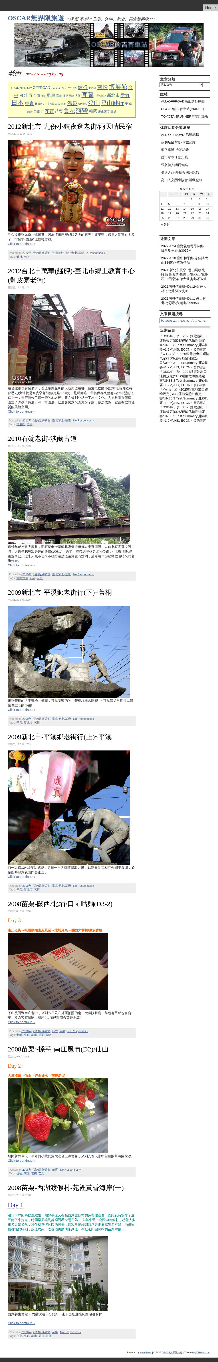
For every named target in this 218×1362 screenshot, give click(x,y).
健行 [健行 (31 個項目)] (83, 87)
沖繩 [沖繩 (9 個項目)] (51, 104)
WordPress (145, 1352)
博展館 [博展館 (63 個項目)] (118, 86)
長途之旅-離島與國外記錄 (180, 172)
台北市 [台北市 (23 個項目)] (25, 95)
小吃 (27, 1035)
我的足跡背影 (41, 253)
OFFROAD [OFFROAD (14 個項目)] (41, 88)
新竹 (55, 1031)
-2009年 (26, 718)
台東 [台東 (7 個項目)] (43, 95)
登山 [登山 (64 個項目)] (94, 102)
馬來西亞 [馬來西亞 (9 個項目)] (104, 111)
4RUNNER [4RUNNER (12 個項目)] (18, 88)
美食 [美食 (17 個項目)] (128, 103)
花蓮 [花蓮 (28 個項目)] (49, 111)
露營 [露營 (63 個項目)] (82, 110)
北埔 (19, 1035)
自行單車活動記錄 (174, 157)
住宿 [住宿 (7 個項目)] (74, 88)
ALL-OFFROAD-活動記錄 (180, 134)
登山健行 (58, 253)
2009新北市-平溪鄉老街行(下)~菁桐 (60, 592)
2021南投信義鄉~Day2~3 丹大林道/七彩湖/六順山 (183, 289)
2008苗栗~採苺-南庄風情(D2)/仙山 (58, 1049)
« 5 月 (165, 224)
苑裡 (41, 1336)
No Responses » (83, 420)
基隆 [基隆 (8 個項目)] (71, 95)
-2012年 (26, 253)
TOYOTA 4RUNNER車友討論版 (184, 116)
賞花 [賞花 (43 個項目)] (69, 111)
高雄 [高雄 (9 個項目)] (113, 111)
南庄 (27, 1173)
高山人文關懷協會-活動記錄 (181, 180)
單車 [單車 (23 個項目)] (50, 95)
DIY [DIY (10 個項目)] (29, 88)
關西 (49, 1035)
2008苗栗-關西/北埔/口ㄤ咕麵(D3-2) (60, 904)
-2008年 (26, 1031)
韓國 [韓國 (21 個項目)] (93, 111)
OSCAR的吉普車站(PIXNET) (182, 109)
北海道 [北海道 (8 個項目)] (93, 87)
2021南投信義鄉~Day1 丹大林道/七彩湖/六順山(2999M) (183, 301)
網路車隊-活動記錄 (175, 150)
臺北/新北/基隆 (74, 253)
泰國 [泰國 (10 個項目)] (57, 104)
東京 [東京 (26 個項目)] (29, 103)
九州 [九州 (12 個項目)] (68, 88)
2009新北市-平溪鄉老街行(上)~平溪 (60, 737)
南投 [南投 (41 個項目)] (102, 87)
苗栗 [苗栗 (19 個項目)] (59, 111)
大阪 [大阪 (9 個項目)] (78, 95)
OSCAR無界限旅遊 (36, 18)
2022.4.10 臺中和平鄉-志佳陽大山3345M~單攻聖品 (184, 260)
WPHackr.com (202, 1352)
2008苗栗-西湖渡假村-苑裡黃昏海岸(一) (66, 1187)
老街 (27, 256)
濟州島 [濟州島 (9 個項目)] (82, 104)
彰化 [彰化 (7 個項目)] (103, 95)
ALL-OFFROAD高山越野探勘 (183, 101)
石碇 (32, 578)
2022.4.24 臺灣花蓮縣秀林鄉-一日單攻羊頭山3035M (184, 248)
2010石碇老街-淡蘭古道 (42, 438)
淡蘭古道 (22, 578)
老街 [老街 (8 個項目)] (29, 111)
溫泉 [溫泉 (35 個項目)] (72, 103)
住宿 (19, 1173)
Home (210, 8)
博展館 (20, 424)
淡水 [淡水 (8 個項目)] (64, 103)
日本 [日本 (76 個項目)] (17, 102)
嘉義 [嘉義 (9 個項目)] (59, 95)
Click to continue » (21, 244)
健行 (19, 256)
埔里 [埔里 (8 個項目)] (65, 95)
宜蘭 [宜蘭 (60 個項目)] (87, 94)
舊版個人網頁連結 (174, 165)
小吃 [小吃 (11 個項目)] (97, 95)
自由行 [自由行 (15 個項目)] (38, 111)
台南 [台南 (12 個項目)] (36, 95)
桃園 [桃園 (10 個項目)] (38, 104)
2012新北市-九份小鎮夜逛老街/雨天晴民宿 (70, 126)
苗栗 (62, 1031)
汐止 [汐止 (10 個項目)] (44, 104)
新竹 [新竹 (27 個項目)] (125, 95)
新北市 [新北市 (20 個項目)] (113, 95)
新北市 (28, 722)
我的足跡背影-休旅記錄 (178, 142)
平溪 (19, 722)
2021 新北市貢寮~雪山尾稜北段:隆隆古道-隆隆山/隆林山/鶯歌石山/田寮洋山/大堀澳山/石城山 (184, 274)
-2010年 (26, 574)
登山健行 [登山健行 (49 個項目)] (112, 103)
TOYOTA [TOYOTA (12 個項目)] (57, 88)
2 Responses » (95, 253)
